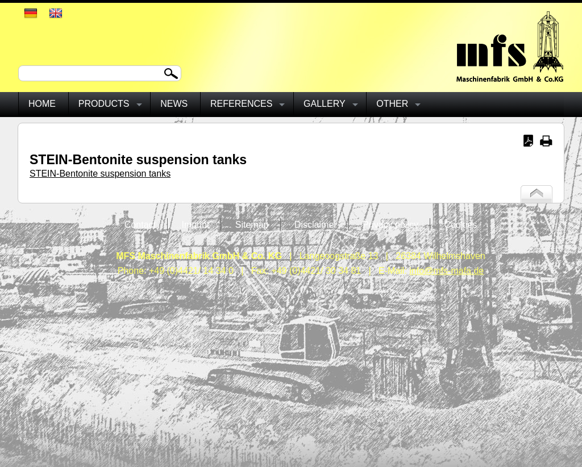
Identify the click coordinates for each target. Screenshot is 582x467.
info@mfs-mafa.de (446, 271)
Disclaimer (315, 225)
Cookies (460, 225)
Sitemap (252, 225)
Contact (140, 225)
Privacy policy (390, 225)
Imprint (195, 225)
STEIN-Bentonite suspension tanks (100, 173)
